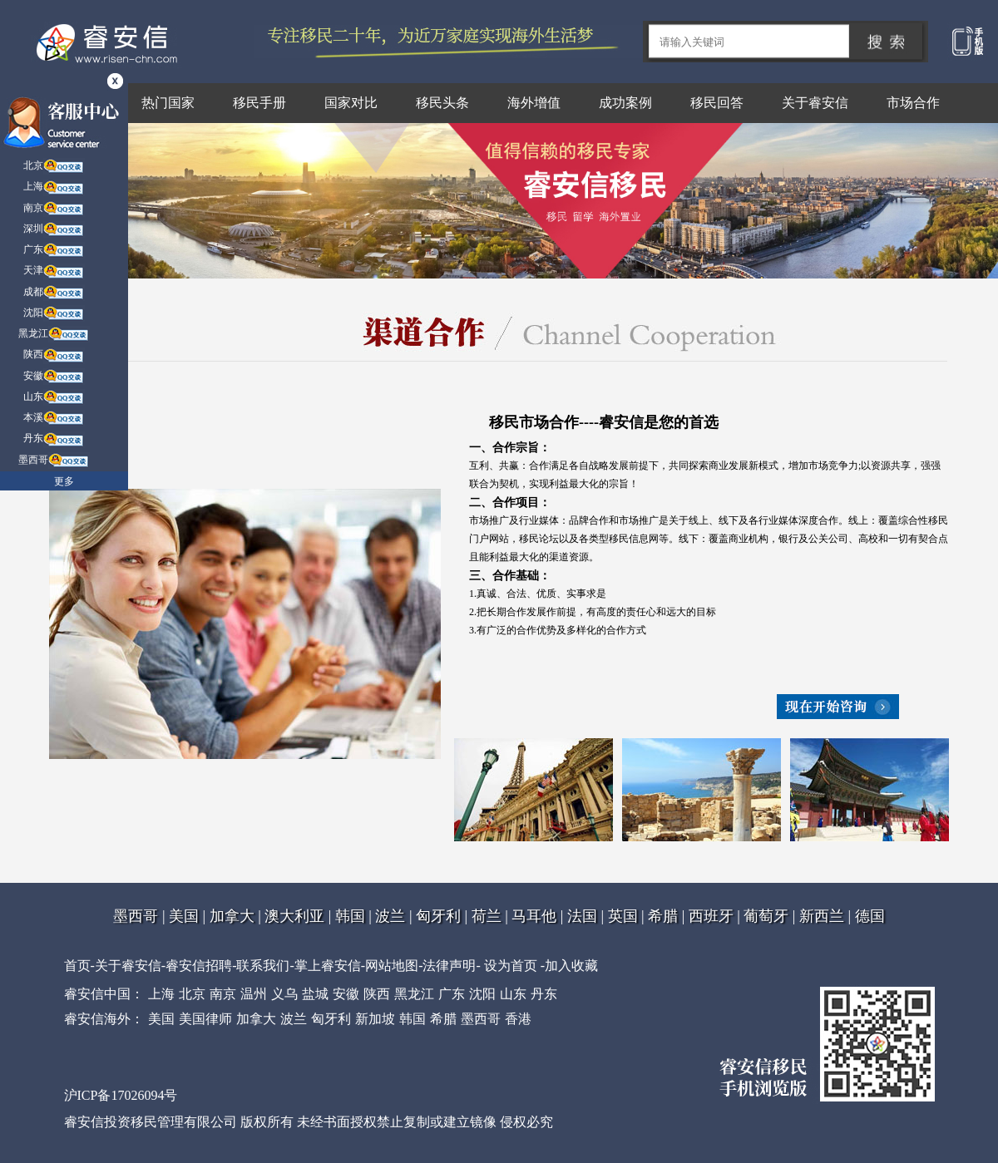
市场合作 (913, 103)
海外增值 (534, 103)
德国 (870, 916)
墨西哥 (135, 916)
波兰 (390, 916)
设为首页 (510, 965)
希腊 (663, 916)
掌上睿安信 (327, 965)
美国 (184, 916)
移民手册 (259, 103)
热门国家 (168, 103)
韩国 (350, 916)
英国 (623, 916)
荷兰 (486, 916)
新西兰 (821, 916)
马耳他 (533, 916)
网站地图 (391, 965)
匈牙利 (438, 916)
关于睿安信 (815, 103)
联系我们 (262, 965)
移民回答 (717, 103)
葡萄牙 (766, 916)
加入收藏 (571, 965)
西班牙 (711, 916)
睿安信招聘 (199, 965)
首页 (77, 965)
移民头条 (442, 103)
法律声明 (449, 965)
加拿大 (232, 916)
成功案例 (625, 103)
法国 (582, 916)
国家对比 (351, 103)
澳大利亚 (294, 916)
